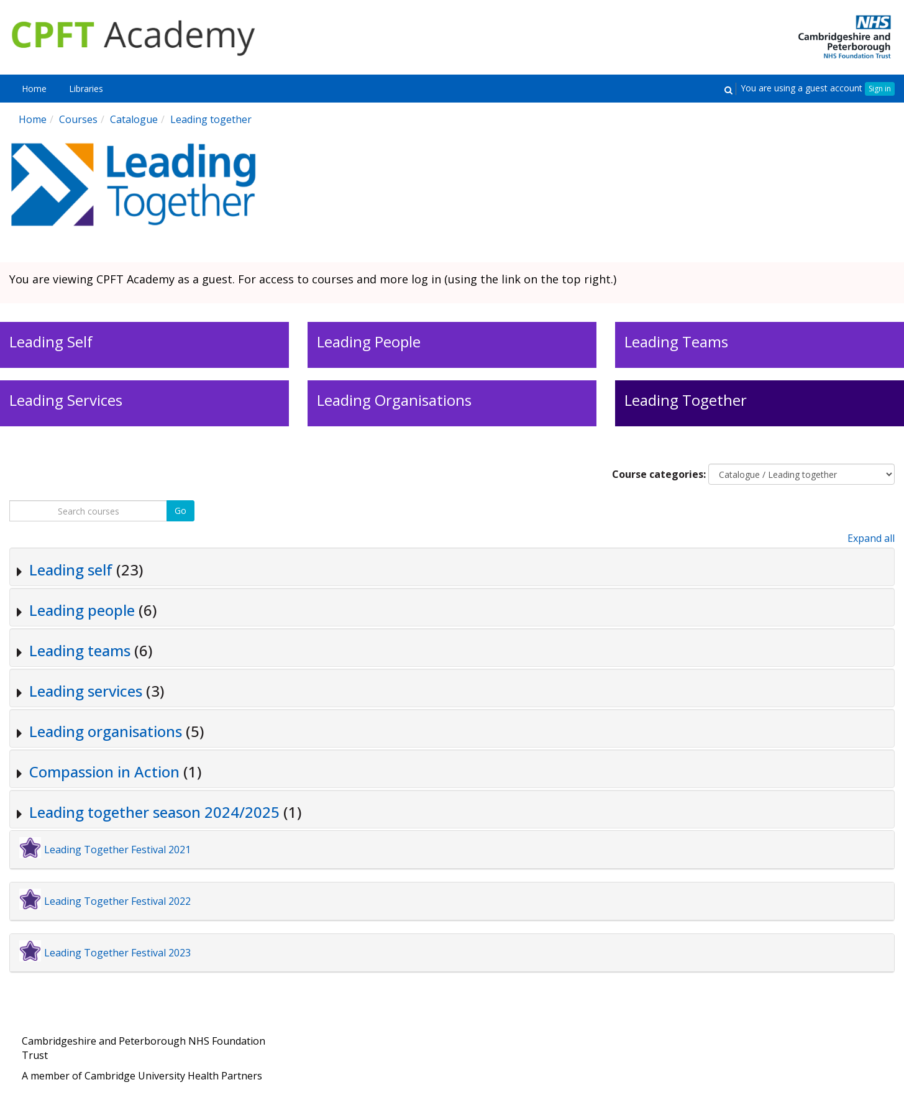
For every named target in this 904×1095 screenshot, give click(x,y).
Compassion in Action (104, 771)
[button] (728, 89)
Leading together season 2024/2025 (154, 812)
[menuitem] (34, 89)
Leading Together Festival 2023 (117, 953)
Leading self (70, 569)
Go (180, 510)
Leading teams (79, 650)
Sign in (880, 88)
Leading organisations (105, 731)
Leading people (82, 610)
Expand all (871, 538)
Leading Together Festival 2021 (117, 849)
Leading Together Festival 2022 (117, 901)
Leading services (85, 690)
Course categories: (659, 474)
